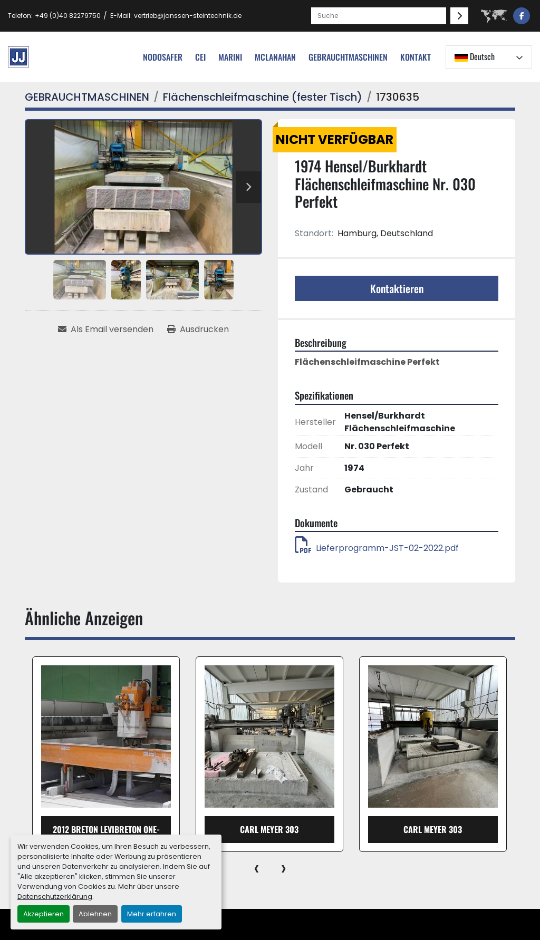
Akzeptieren (43, 913)
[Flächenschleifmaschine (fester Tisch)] (262, 97)
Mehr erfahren (151, 913)
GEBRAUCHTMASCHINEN (348, 57)
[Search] (378, 15)
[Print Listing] (198, 329)
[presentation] (256, 868)
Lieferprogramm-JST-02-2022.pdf (377, 548)
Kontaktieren (396, 288)
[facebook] (521, 15)
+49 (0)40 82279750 (68, 15)
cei (200, 57)
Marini (230, 57)
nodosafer (162, 57)
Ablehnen (95, 913)
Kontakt (415, 57)
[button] (348, 57)
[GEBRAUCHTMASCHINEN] (87, 97)
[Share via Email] (105, 329)
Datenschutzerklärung (54, 896)
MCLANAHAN (275, 57)
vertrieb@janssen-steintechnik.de (188, 15)
